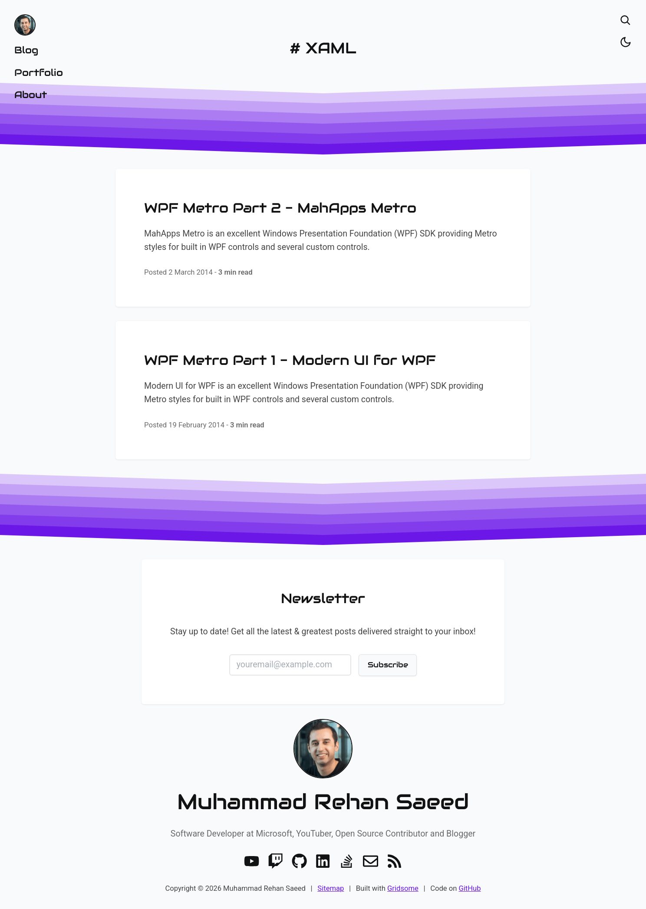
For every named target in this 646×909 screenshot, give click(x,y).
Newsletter (323, 598)
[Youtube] (251, 861)
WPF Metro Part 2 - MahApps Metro (280, 208)
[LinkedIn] (322, 861)
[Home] (38, 25)
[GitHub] (299, 861)
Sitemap (330, 888)
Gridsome (403, 888)
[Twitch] (275, 861)
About (30, 95)
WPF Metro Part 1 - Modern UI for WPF (290, 360)
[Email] (370, 861)
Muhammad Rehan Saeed (323, 801)
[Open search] (626, 20)
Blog (26, 50)
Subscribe (387, 664)
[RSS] (394, 861)
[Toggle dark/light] (626, 42)
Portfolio (38, 72)
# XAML (323, 48)
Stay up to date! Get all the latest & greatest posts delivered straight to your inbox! (323, 632)
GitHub (469, 888)
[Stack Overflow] (346, 861)
